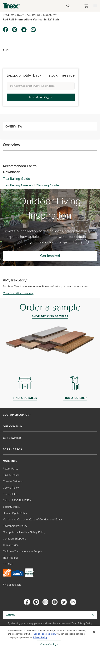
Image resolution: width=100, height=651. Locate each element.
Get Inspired (50, 255)
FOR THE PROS (12, 449)
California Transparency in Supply (22, 551)
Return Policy (10, 469)
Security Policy (11, 507)
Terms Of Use (11, 545)
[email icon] (33, 29)
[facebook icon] (5, 29)
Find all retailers (12, 585)
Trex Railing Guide (16, 178)
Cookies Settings (12, 481)
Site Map (8, 564)
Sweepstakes (10, 494)
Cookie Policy (11, 488)
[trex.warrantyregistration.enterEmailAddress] (41, 86)
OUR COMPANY (12, 426)
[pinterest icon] (15, 29)
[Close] (94, 632)
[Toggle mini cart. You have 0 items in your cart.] (86, 6)
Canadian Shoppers (14, 539)
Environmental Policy (15, 526)
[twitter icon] (24, 29)
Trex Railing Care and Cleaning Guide (31, 185)
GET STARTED (12, 438)
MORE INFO (10, 461)
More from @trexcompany (18, 293)
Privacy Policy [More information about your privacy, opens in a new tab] (40, 637)
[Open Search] (68, 5)
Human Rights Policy (15, 513)
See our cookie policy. (45, 634)
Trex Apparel (10, 558)
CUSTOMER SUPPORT (17, 415)
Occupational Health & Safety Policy (24, 532)
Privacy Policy (11, 475)
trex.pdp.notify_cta (40, 97)
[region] (50, 638)
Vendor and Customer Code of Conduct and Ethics (32, 520)
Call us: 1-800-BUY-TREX (17, 500)
